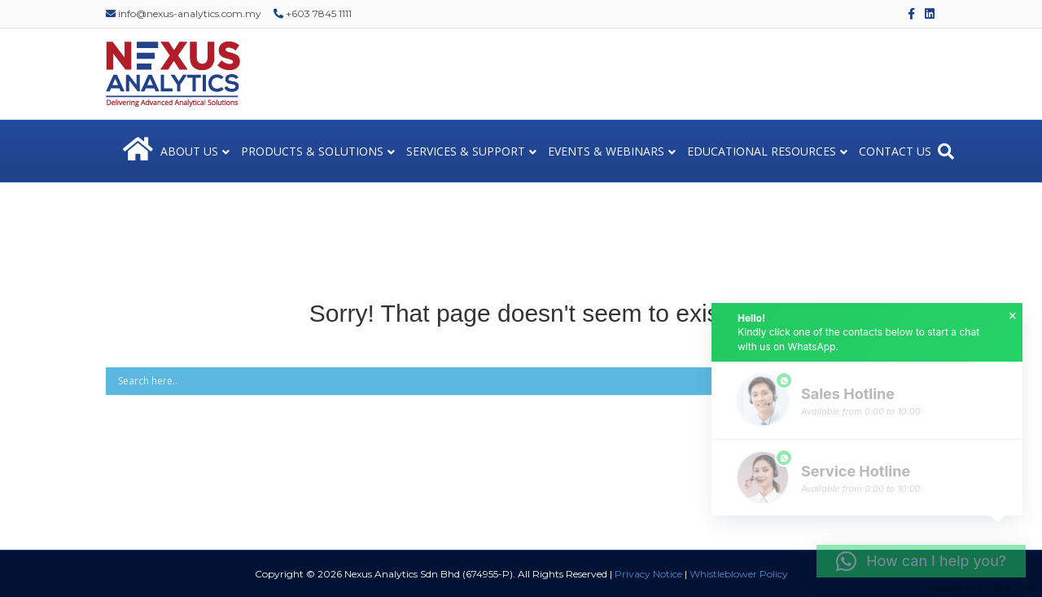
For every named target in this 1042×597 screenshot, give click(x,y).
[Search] (946, 151)
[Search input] (497, 381)
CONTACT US (895, 151)
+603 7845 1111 (313, 13)
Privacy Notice (648, 574)
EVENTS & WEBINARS (606, 151)
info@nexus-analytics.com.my (183, 13)
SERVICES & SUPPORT (465, 151)
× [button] (1013, 316)
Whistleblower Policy (739, 574)
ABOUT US (189, 151)
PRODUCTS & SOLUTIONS (312, 151)
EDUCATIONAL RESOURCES (761, 151)
